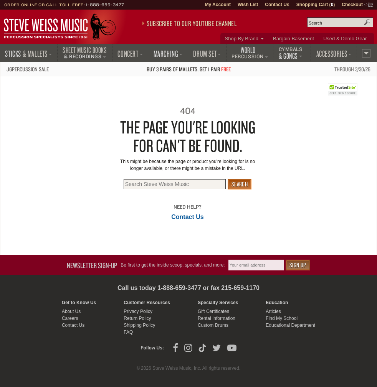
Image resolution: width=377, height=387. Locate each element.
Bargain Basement (293, 38)
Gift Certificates (213, 311)
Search (367, 22)
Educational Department (290, 325)
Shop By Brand (241, 38)
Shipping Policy (139, 325)
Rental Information (216, 318)
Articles (273, 311)
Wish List (248, 4)
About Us (71, 311)
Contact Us (277, 4)
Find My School (282, 318)
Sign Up (297, 264)
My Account (218, 4)
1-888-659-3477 (105, 4)
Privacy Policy (138, 311)
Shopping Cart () (315, 4)
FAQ (128, 332)
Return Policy (137, 318)
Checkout (352, 4)
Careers (70, 318)
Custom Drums (213, 325)
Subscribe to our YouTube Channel (191, 23)
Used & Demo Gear (345, 38)
